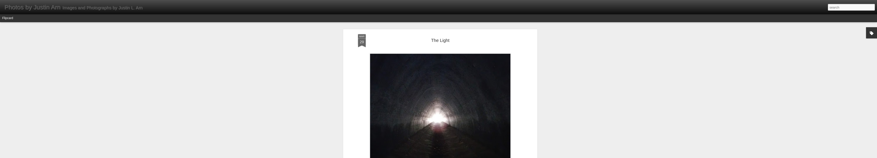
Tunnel (453, 105)
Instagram (440, 105)
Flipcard (7, 18)
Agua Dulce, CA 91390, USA (446, 100)
